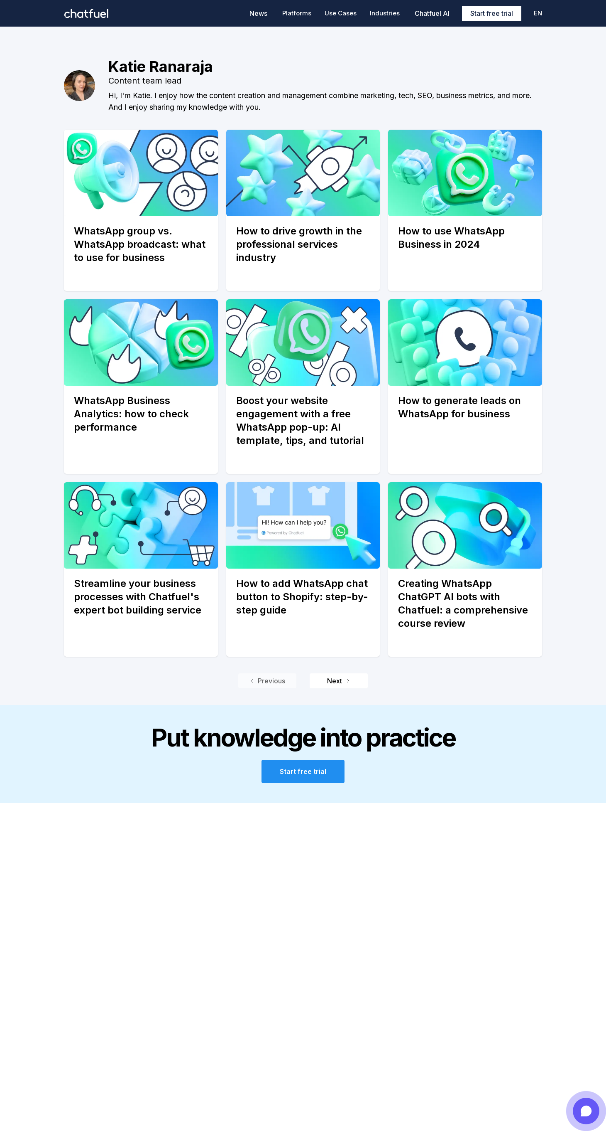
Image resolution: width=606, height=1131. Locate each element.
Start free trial (491, 13)
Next (338, 681)
